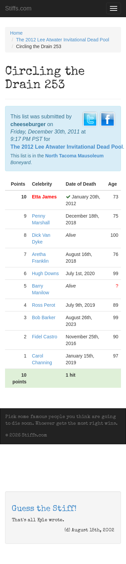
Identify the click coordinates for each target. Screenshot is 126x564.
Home (16, 33)
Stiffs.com (18, 8)
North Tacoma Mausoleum (74, 155)
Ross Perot (43, 305)
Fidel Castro (44, 336)
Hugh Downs (45, 273)
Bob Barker (43, 317)
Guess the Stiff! (44, 509)
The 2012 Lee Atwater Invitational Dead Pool (62, 39)
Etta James (44, 196)
